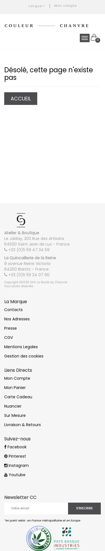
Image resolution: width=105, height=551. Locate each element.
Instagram (16, 465)
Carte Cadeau (18, 397)
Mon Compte (17, 378)
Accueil (21, 98)
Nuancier (13, 406)
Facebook (15, 447)
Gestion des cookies (23, 356)
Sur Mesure (15, 415)
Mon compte (65, 5)
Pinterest (15, 456)
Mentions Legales (21, 347)
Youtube (14, 475)
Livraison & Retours (22, 425)
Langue (37, 6)
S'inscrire (84, 508)
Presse (10, 328)
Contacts (13, 309)
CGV (8, 337)
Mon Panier (15, 387)
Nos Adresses (17, 319)
